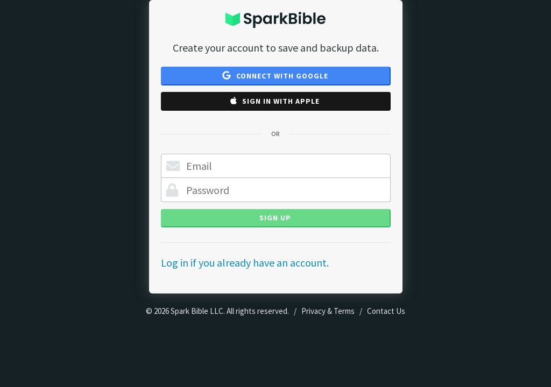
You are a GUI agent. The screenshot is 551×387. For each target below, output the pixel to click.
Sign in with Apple (275, 101)
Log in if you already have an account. (245, 262)
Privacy (313, 311)
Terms (344, 311)
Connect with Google (275, 76)
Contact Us (386, 311)
